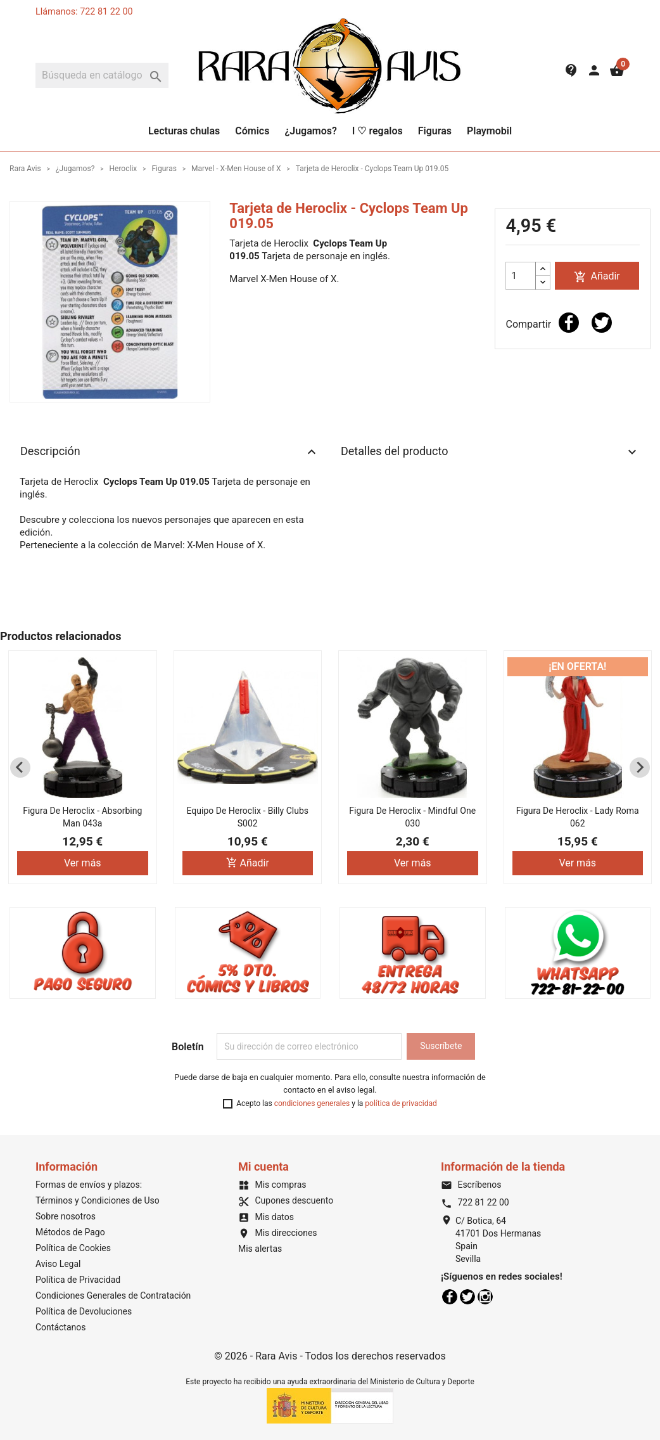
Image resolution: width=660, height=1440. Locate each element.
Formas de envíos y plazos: (88, 1185)
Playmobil (489, 131)
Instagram (485, 1296)
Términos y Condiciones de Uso (97, 1200)
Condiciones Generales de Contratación (113, 1295)
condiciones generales (312, 1103)
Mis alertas (260, 1249)
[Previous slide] (20, 767)
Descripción (169, 452)
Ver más (82, 864)
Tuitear (601, 322)
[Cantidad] (520, 276)
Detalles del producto (490, 452)
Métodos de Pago (70, 1232)
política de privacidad (400, 1103)
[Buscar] (101, 75)
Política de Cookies (73, 1248)
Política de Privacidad (77, 1280)
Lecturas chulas (184, 131)
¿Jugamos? (310, 131)
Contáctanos (60, 1327)
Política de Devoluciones (83, 1311)
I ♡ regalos (377, 131)
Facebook (449, 1296)
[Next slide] (640, 767)
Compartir (568, 322)
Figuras (435, 131)
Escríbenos (471, 1185)
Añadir (596, 276)
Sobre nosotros (65, 1216)
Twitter (467, 1296)
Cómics (252, 131)
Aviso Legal (58, 1264)
